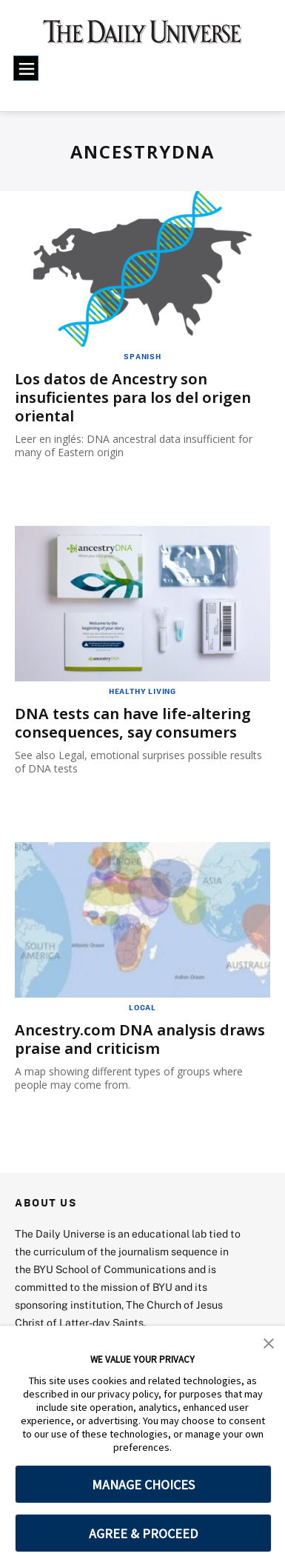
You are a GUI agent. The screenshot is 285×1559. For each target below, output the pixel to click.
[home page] (143, 37)
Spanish (142, 356)
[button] (269, 1342)
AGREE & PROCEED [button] (143, 1533)
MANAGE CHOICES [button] (143, 1484)
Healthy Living (142, 691)
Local (142, 1007)
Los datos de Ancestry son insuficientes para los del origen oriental (133, 397)
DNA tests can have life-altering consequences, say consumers (133, 723)
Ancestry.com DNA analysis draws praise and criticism (140, 1039)
